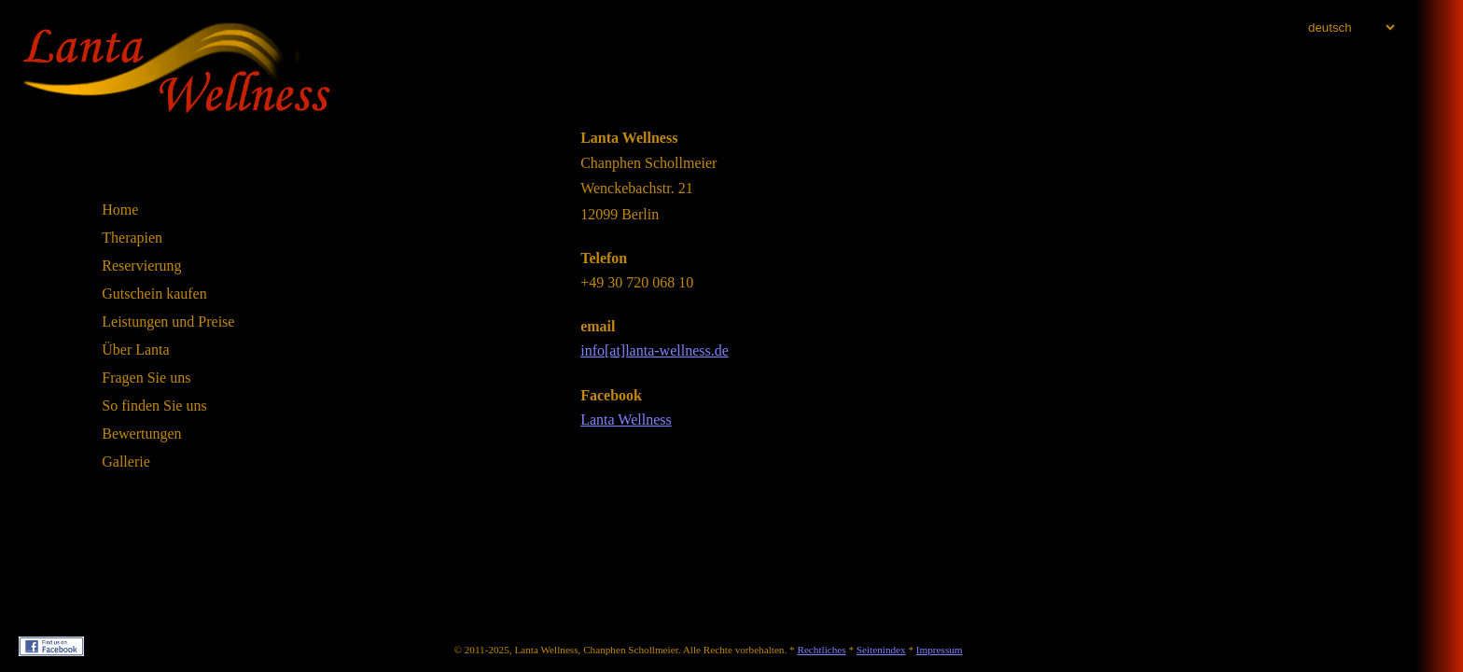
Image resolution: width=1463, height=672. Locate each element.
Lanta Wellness (626, 419)
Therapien (132, 237)
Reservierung (141, 265)
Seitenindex (881, 649)
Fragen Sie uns (146, 377)
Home (120, 209)
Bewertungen (141, 433)
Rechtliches (821, 649)
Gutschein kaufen (154, 293)
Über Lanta (135, 349)
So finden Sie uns (154, 405)
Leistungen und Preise (168, 321)
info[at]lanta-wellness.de (654, 350)
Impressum (939, 649)
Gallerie (126, 461)
